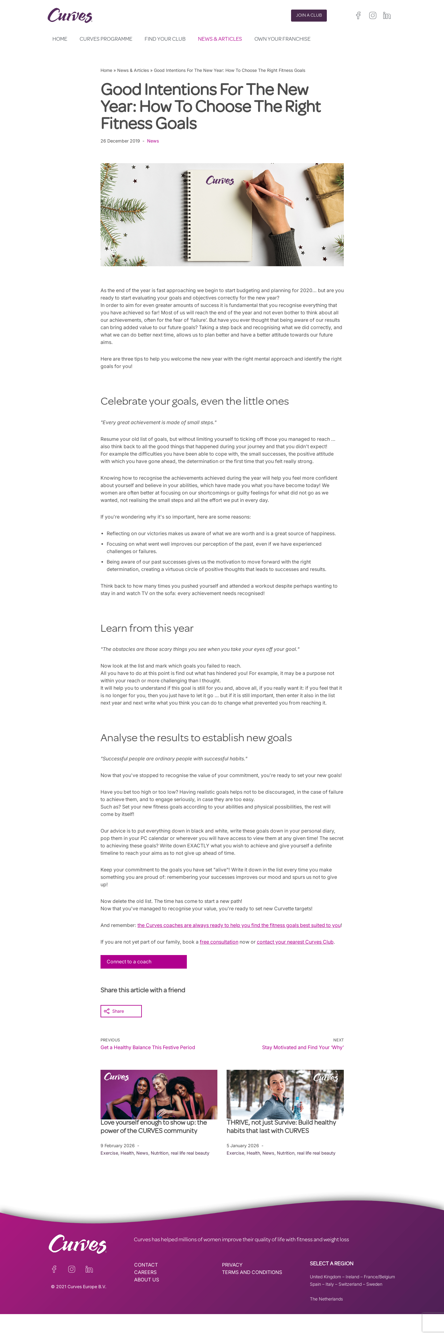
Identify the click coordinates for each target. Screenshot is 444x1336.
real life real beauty (191, 1174)
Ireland (352, 1298)
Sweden (374, 1306)
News (153, 140)
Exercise (109, 1174)
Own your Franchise (282, 39)
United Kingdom (325, 1298)
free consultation (222, 964)
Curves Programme (106, 39)
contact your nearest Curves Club (300, 964)
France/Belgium (379, 1298)
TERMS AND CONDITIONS (252, 1294)
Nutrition (160, 1174)
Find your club (165, 39)
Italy (330, 1306)
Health (127, 1174)
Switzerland (350, 1306)
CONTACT (146, 1287)
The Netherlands (326, 1320)
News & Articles (220, 39)
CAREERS (145, 1294)
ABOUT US (146, 1302)
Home (59, 39)
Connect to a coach (129, 984)
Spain (315, 1306)
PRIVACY (232, 1287)
